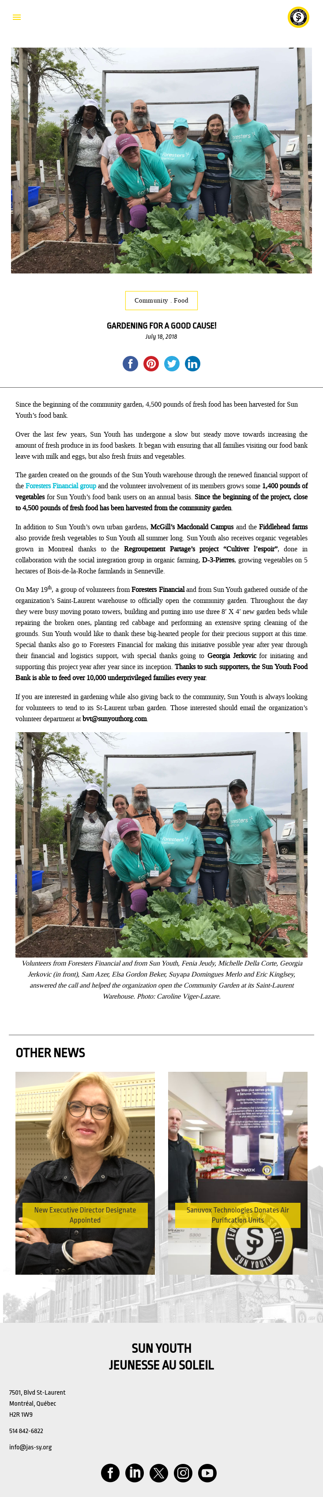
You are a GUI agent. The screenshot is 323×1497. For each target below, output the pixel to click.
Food (181, 300)
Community (152, 300)
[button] (297, 1167)
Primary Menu (17, 17)
